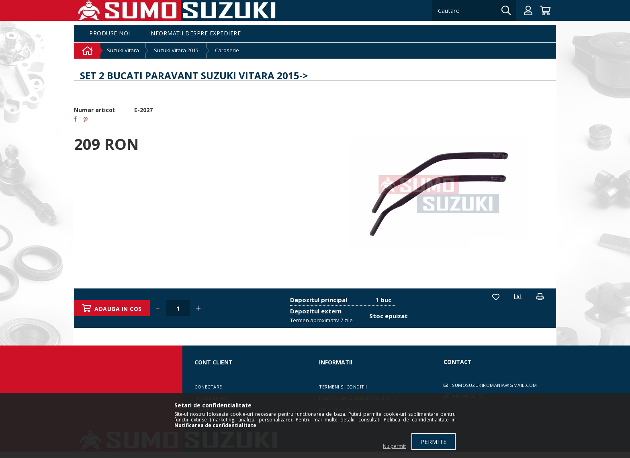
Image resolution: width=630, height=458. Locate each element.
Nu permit (394, 446)
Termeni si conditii (343, 387)
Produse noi (109, 33)
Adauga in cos (118, 309)
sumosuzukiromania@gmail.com (494, 385)
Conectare (208, 387)
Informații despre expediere (195, 33)
